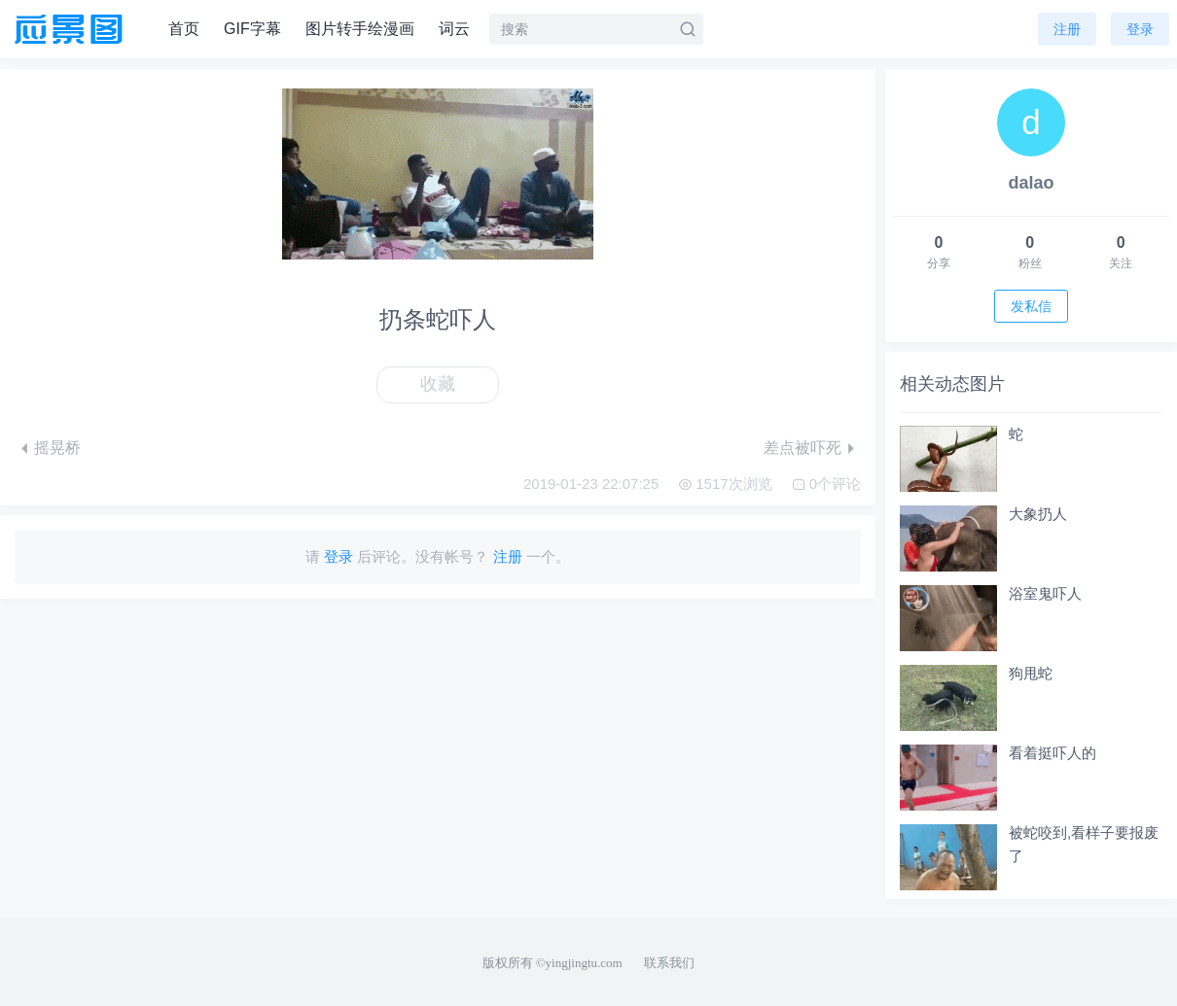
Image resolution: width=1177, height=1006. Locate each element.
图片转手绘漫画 (359, 28)
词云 (454, 28)
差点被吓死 (802, 447)
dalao (1030, 182)
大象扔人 (1038, 513)
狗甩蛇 (1030, 673)
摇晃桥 (57, 447)
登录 (1140, 29)
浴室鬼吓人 (1045, 593)
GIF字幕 (252, 28)
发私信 (1031, 306)
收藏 (437, 384)
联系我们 (669, 962)
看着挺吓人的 (1052, 753)
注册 (1067, 29)
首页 (183, 28)
